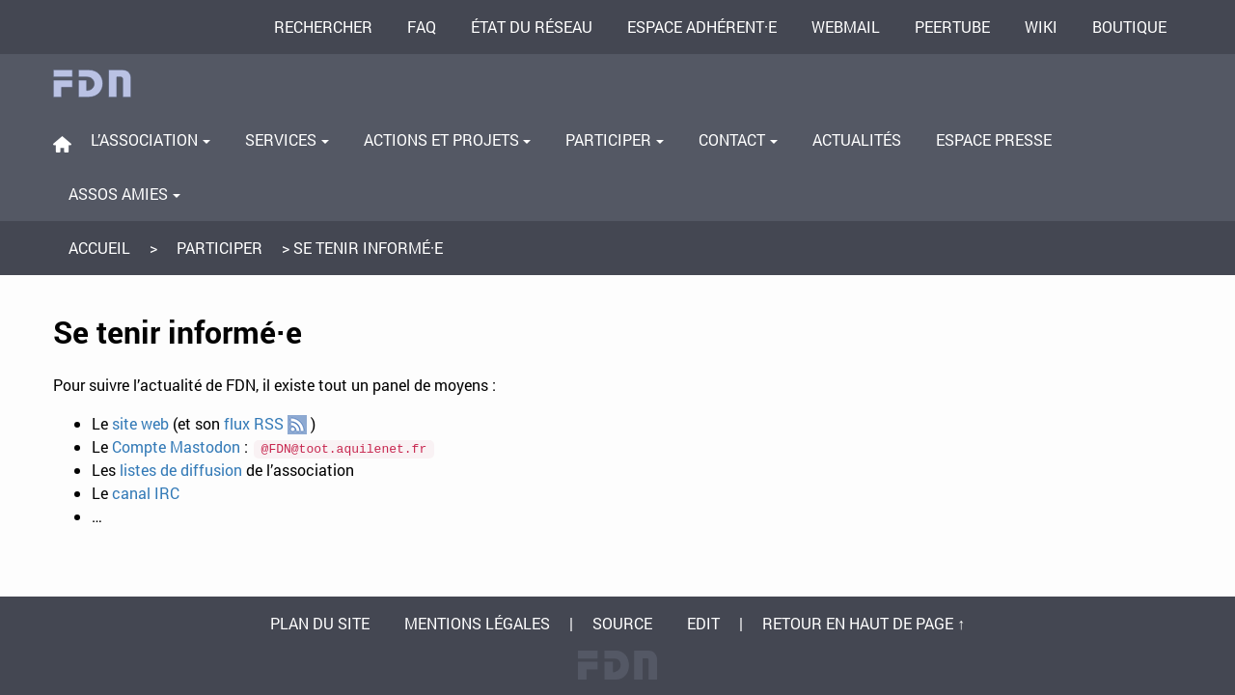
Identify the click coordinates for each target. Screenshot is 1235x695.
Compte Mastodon (176, 446)
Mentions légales (477, 623)
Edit (703, 623)
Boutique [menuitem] (1129, 26)
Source (622, 623)
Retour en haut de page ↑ (863, 623)
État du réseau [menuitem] (531, 26)
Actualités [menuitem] (856, 139)
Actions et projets (448, 139)
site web (140, 423)
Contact (738, 139)
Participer (614, 139)
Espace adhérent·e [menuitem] (702, 26)
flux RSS (265, 424)
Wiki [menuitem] (1041, 26)
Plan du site (320, 623)
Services (287, 139)
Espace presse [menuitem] (994, 139)
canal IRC (145, 493)
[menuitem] (62, 144)
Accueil (99, 247)
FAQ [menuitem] (421, 26)
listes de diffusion (181, 469)
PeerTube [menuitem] (952, 26)
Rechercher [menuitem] (323, 26)
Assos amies (124, 193)
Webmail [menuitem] (845, 26)
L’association (150, 139)
